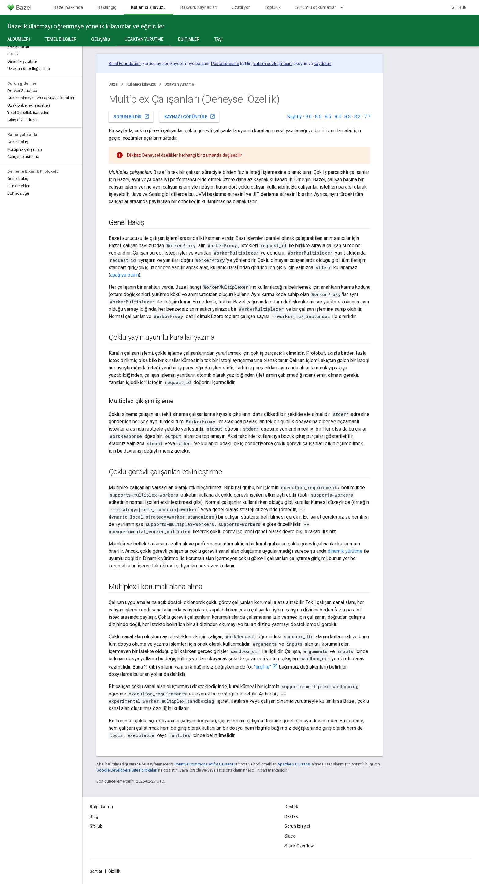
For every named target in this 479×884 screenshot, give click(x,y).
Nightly (294, 116)
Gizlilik (114, 871)
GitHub (459, 7)
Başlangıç (107, 7)
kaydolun (322, 63)
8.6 (318, 116)
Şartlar (96, 871)
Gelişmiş (100, 39)
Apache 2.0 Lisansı (294, 764)
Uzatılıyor (241, 7)
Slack (289, 836)
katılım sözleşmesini (272, 63)
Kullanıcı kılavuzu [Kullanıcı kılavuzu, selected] (148, 7)
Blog (94, 816)
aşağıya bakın (124, 275)
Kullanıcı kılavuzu (141, 84)
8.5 (328, 116)
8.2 (357, 116)
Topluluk (273, 7)
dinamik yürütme (345, 551)
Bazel (113, 84)
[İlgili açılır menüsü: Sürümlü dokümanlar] (344, 7)
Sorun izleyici (297, 826)
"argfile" (262, 667)
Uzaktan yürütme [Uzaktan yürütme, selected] (143, 39)
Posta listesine (225, 63)
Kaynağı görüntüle (189, 116)
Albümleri (18, 39)
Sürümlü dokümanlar (315, 7)
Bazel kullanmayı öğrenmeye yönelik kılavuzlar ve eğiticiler (86, 26)
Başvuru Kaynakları (198, 7)
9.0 (308, 116)
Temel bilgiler (60, 39)
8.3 (347, 116)
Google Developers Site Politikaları (126, 770)
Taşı (218, 39)
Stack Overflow (299, 845)
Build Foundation (125, 63)
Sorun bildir (131, 116)
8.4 (338, 116)
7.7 (367, 116)
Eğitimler (188, 39)
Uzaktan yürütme (179, 84)
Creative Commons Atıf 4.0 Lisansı (204, 764)
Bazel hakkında (68, 7)
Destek (291, 816)
